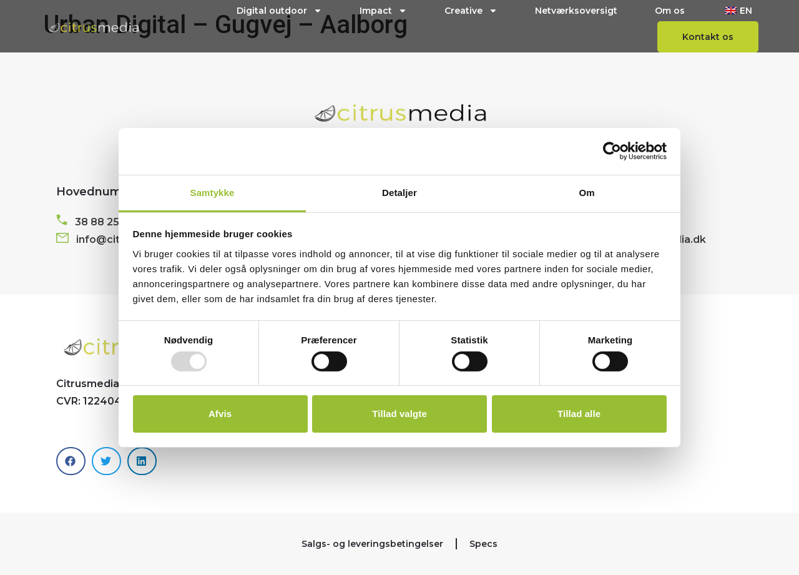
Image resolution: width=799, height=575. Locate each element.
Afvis (220, 413)
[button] (71, 461)
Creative (471, 10)
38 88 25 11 (102, 222)
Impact (383, 10)
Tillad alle (578, 413)
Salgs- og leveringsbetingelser (372, 543)
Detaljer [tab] (399, 192)
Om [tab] (586, 192)
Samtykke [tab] (212, 192)
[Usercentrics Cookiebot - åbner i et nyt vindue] (612, 151)
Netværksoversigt (576, 10)
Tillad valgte (399, 413)
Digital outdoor (279, 10)
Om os (670, 10)
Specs (483, 543)
